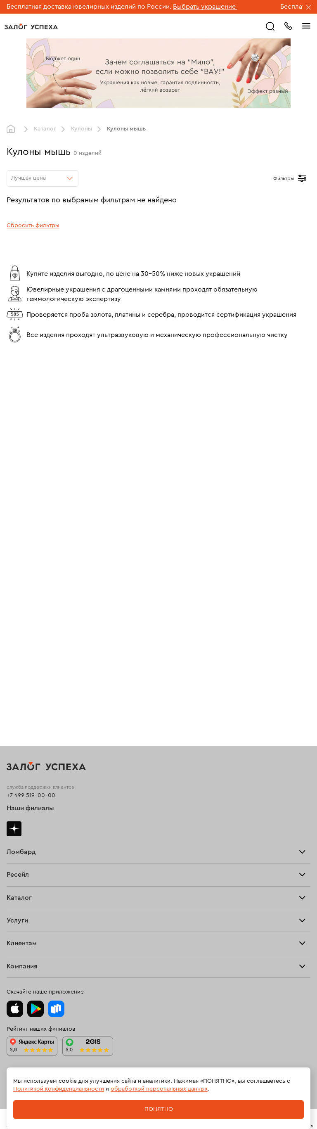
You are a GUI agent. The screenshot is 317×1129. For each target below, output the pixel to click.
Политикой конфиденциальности (58, 1089)
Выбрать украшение (205, 6)
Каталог (45, 129)
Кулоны (81, 129)
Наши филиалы (30, 808)
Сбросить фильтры (33, 225)
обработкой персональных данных (159, 1089)
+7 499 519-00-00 (31, 795)
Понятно (158, 1109)
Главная (13, 129)
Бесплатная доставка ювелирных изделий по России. (89, 6)
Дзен (14, 828)
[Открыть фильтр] (302, 178)
